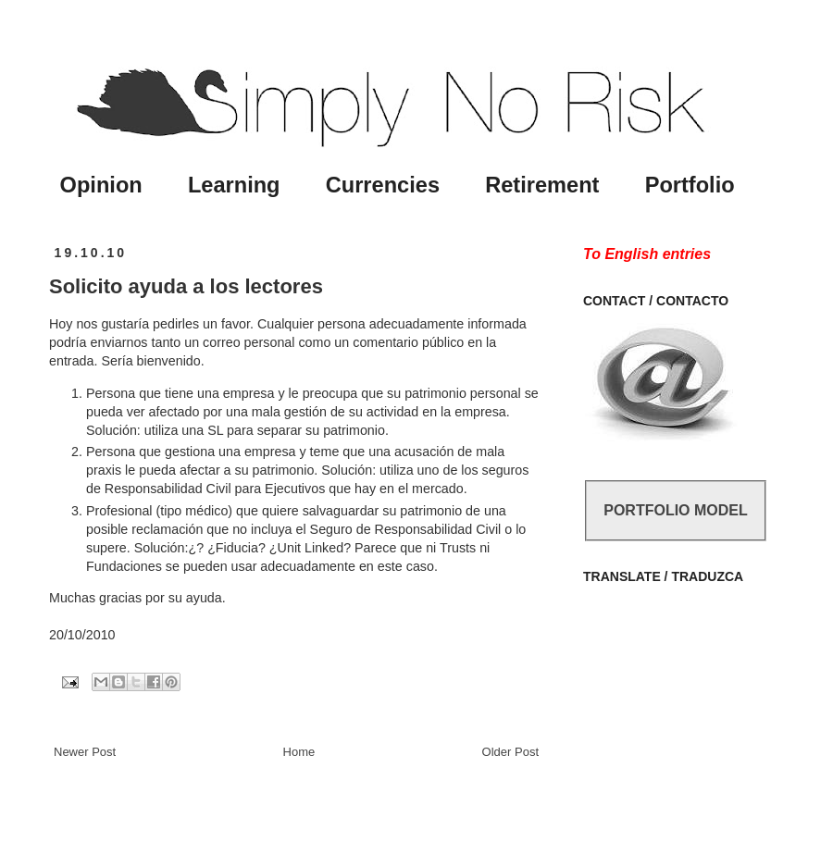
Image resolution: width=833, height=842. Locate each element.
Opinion (101, 185)
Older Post (510, 752)
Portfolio (690, 185)
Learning (234, 185)
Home (299, 752)
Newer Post (85, 752)
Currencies (383, 185)
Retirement (542, 185)
